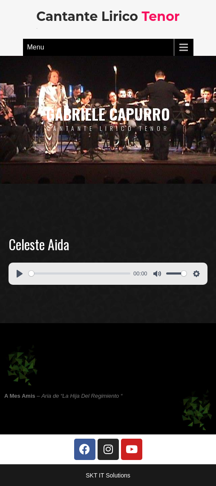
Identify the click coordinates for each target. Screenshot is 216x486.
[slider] (79, 273)
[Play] (19, 274)
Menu (35, 47)
